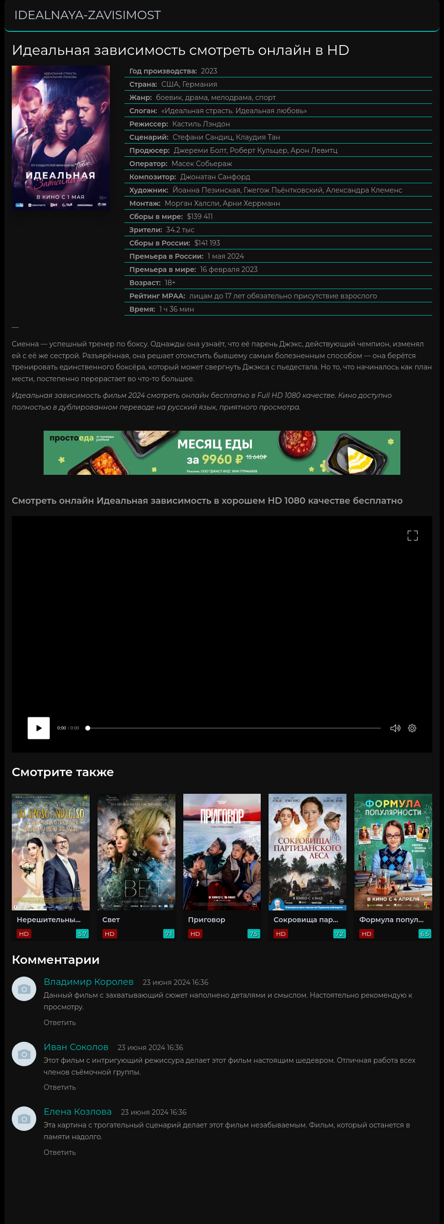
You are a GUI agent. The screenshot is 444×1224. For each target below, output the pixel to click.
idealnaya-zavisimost (87, 15)
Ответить (60, 1022)
